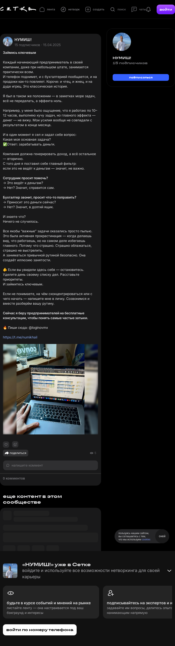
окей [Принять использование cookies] (162, 536)
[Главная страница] (18, 9)
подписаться (141, 77)
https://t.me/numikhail (20, 337)
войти (166, 9)
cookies (146, 539)
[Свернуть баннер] (169, 571)
